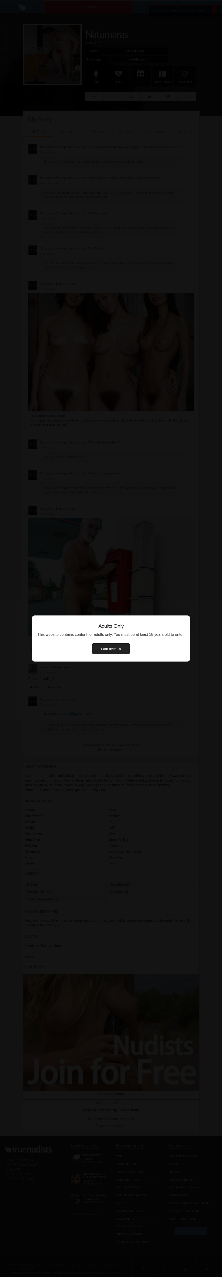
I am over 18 (111, 649)
